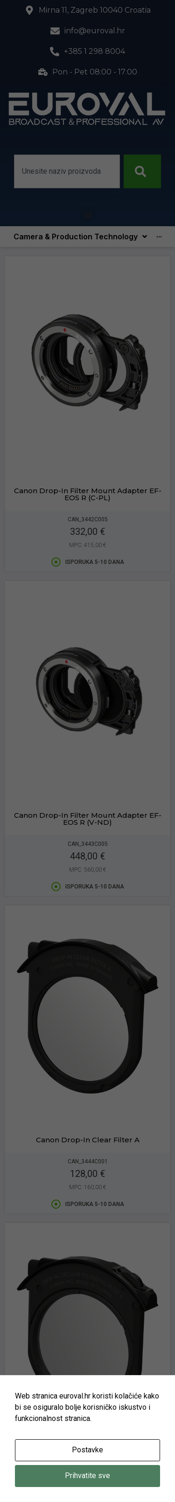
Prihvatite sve (87, 1475)
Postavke (87, 1449)
